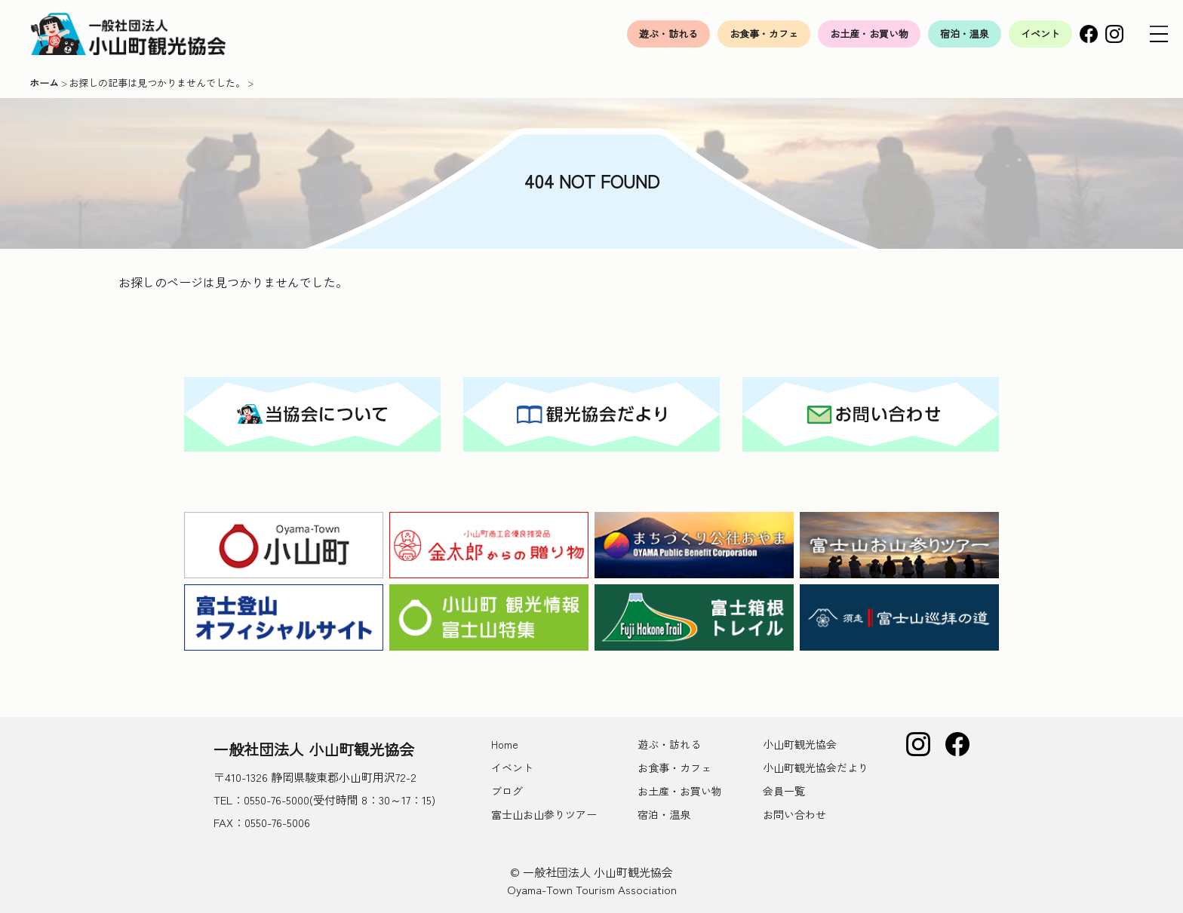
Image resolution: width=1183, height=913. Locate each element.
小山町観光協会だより (815, 767)
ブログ (507, 790)
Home (504, 744)
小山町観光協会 (800, 744)
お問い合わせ (794, 814)
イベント (1040, 33)
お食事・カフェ (764, 33)
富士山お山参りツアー (544, 814)
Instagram (1114, 34)
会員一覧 (784, 790)
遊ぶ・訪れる (668, 33)
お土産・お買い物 (869, 33)
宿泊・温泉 (964, 33)
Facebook (1089, 34)
